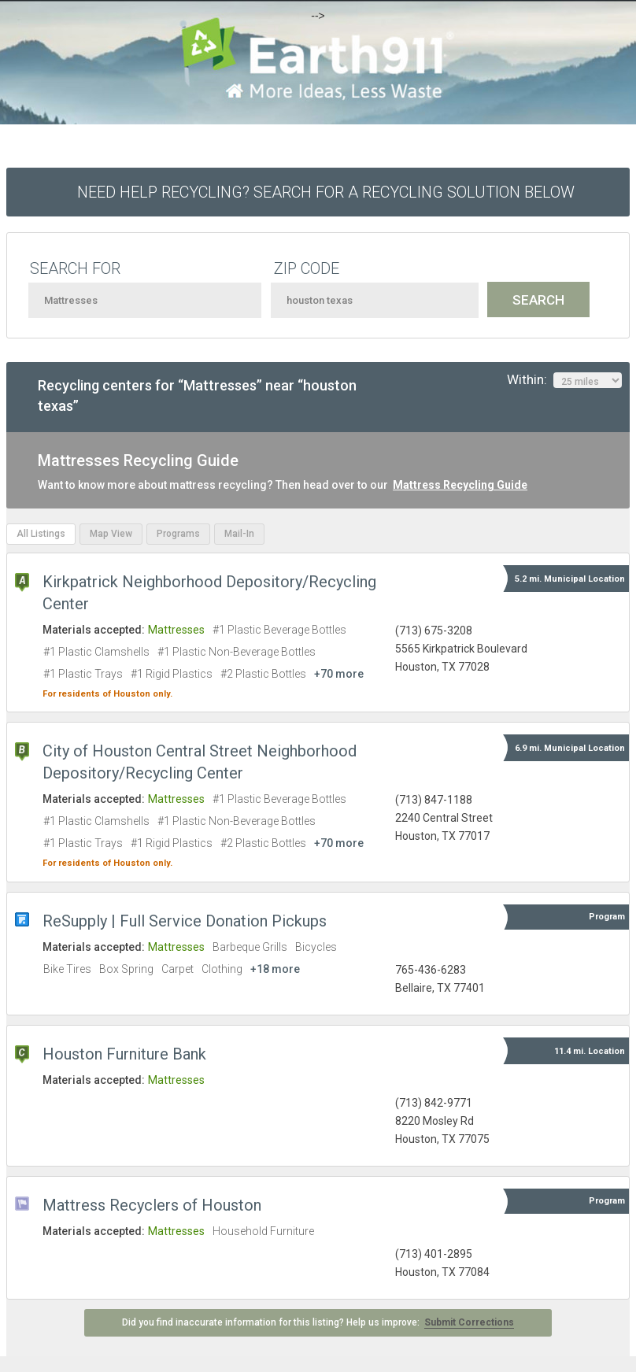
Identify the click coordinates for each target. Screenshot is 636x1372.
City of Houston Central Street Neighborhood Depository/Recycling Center (200, 761)
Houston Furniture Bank (124, 1054)
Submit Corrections (469, 1322)
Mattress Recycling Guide (460, 485)
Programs (178, 533)
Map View (111, 533)
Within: (564, 380)
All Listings (41, 533)
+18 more (275, 969)
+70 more (339, 674)
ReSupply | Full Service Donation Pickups (185, 921)
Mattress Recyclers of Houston (152, 1205)
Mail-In (239, 533)
